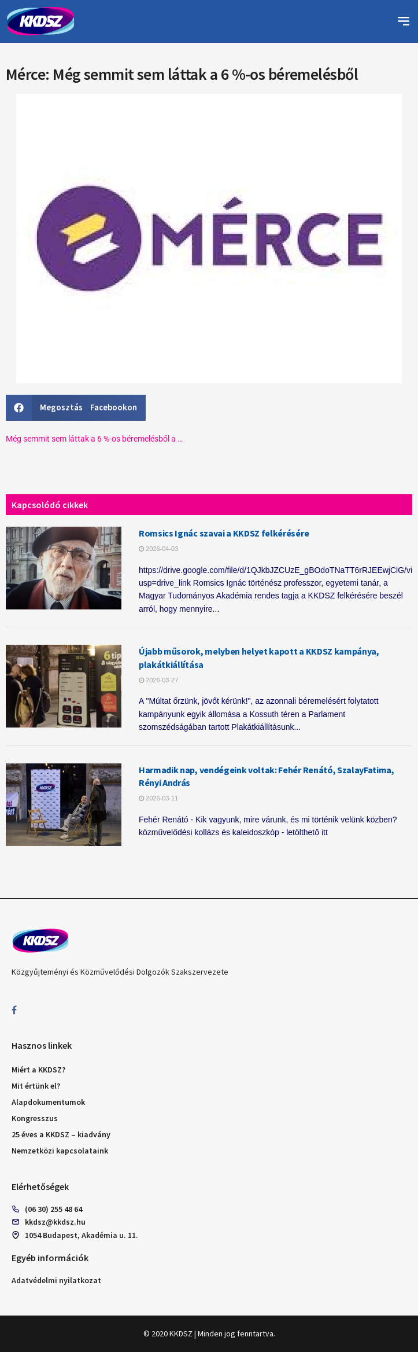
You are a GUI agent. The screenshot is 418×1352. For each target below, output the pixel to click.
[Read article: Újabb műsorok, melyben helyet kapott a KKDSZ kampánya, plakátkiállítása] (63, 686)
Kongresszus (35, 1118)
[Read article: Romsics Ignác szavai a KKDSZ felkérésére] (63, 568)
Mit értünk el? (36, 1086)
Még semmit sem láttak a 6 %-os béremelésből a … (94, 438)
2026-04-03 (158, 548)
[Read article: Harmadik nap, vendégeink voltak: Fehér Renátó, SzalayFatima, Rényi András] (63, 804)
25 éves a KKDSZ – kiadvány (61, 1134)
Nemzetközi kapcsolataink (60, 1150)
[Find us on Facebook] (14, 1010)
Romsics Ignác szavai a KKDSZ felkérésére (224, 533)
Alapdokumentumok (48, 1102)
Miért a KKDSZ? (38, 1069)
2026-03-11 (158, 798)
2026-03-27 (158, 680)
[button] (403, 21)
